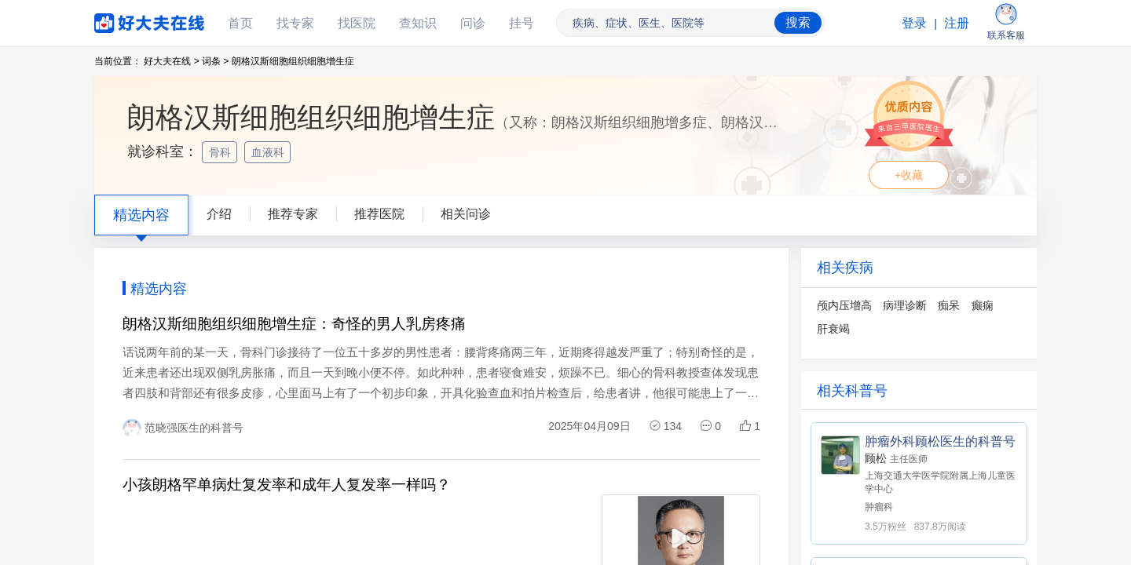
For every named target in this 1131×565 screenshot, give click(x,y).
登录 (914, 23)
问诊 (472, 23)
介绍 (219, 214)
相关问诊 (466, 214)
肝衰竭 (833, 328)
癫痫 (983, 305)
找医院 (356, 23)
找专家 (295, 23)
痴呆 (949, 305)
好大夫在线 (125, 20)
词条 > (215, 61)
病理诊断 (905, 305)
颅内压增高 (844, 305)
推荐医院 (379, 214)
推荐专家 (293, 214)
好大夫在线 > (171, 61)
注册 (956, 23)
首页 (240, 23)
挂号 (521, 23)
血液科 (269, 152)
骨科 (221, 152)
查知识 (418, 23)
